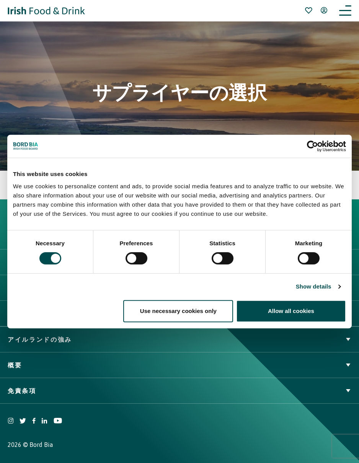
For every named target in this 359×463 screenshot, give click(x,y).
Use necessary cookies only (178, 311)
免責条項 (179, 390)
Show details (313, 286)
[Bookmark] (308, 10)
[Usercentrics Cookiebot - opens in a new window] (312, 146)
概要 (179, 365)
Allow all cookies (291, 311)
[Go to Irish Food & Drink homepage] (46, 11)
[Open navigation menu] (345, 10)
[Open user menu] (324, 10)
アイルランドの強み (179, 339)
